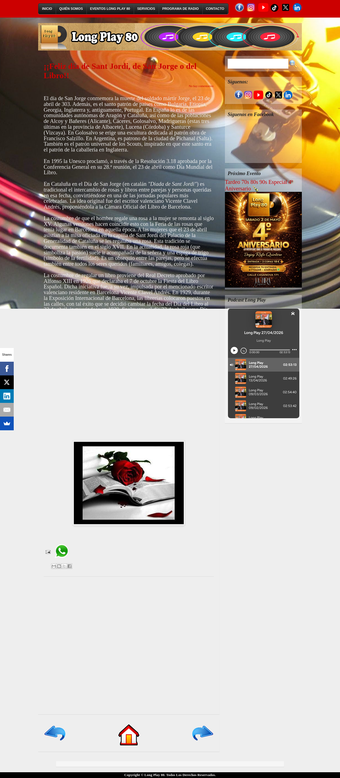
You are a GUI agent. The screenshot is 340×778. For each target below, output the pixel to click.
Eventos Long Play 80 (110, 9)
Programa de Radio (180, 9)
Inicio (47, 9)
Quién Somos (71, 9)
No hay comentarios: (201, 86)
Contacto (215, 9)
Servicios (146, 9)
